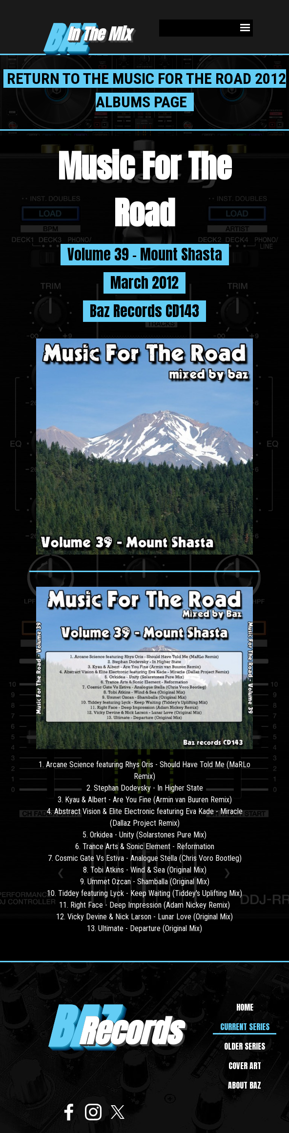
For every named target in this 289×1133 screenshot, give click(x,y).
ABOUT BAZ (244, 1085)
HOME (244, 1007)
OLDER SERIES (244, 1046)
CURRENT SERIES (244, 1027)
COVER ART (244, 1066)
